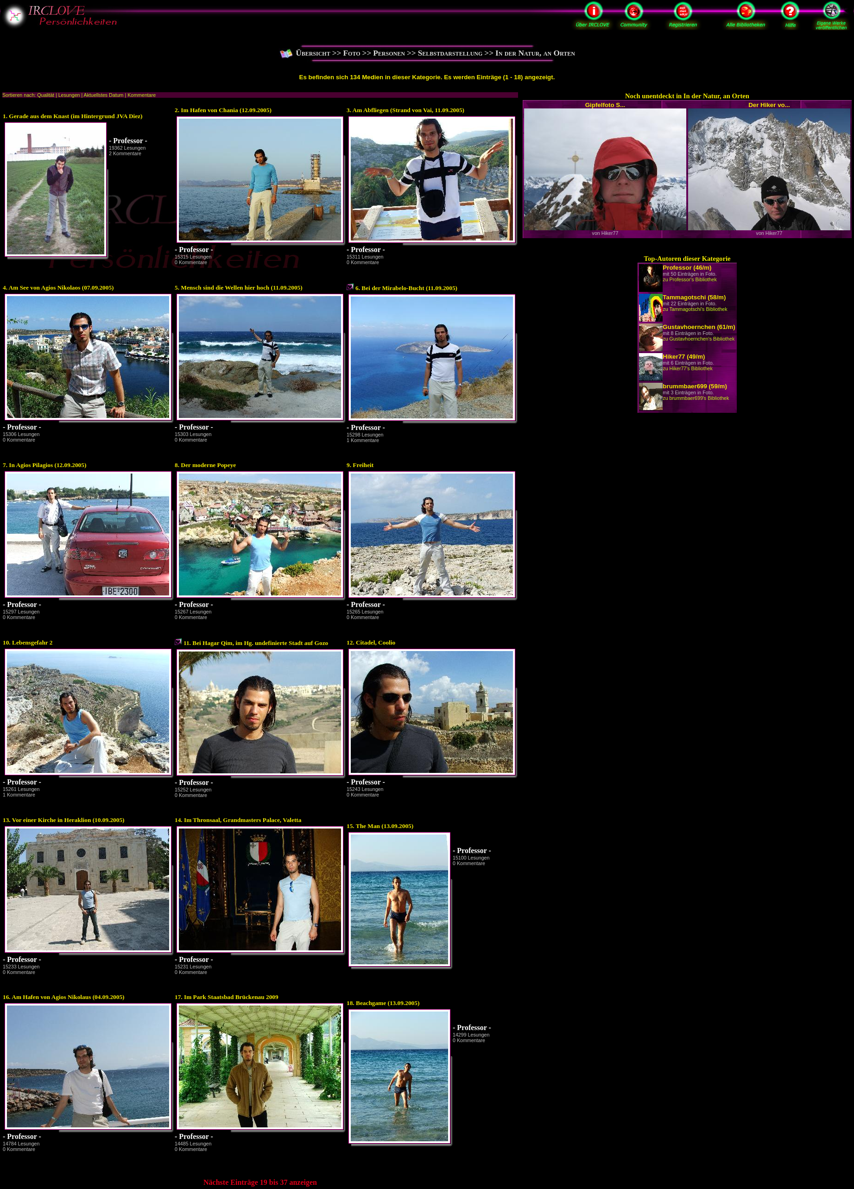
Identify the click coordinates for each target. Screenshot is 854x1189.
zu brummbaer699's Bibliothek (696, 398)
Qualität (45, 95)
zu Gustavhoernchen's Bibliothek (698, 339)
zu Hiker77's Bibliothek (687, 368)
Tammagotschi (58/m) (694, 297)
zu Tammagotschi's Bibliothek (695, 309)
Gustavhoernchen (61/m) (699, 326)
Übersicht (313, 53)
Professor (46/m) (687, 267)
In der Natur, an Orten (535, 53)
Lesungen (69, 95)
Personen (389, 53)
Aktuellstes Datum (104, 95)
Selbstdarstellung (450, 53)
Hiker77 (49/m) (684, 356)
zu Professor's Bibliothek (689, 279)
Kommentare (141, 95)
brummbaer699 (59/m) (695, 386)
